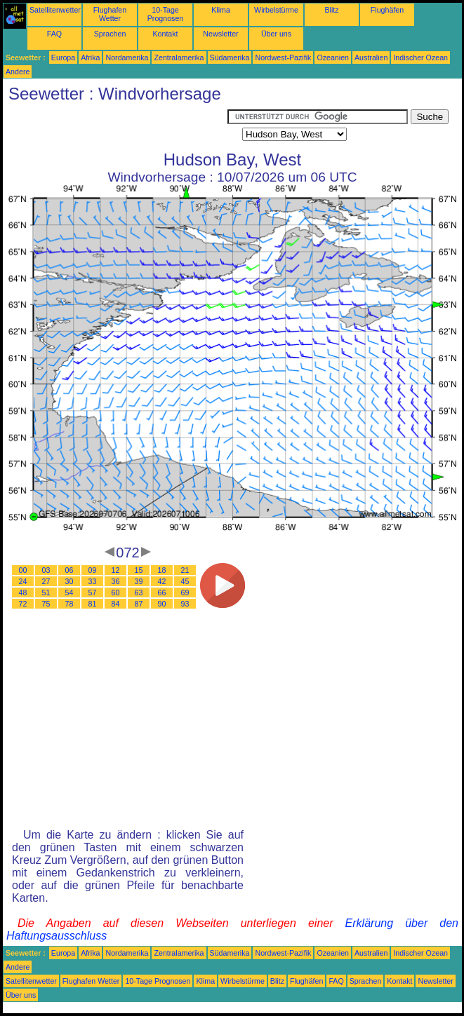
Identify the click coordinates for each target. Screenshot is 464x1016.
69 (185, 592)
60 (116, 592)
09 (92, 570)
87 (139, 604)
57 (92, 592)
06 (69, 570)
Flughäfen (387, 10)
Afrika (90, 57)
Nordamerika (126, 57)
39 (139, 581)
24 (23, 581)
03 (46, 570)
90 (162, 604)
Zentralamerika (179, 57)
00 (23, 570)
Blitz (331, 10)
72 (23, 604)
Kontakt (165, 33)
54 (69, 592)
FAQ (54, 33)
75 (46, 604)
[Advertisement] (115, 126)
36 (116, 581)
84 (116, 604)
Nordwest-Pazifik (283, 57)
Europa (63, 57)
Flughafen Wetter (109, 14)
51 (46, 592)
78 (69, 604)
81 (92, 604)
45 (185, 581)
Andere (17, 71)
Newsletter (220, 33)
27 (46, 581)
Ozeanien (333, 57)
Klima (220, 10)
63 (139, 592)
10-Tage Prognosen (165, 14)
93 (185, 604)
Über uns (276, 33)
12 (116, 570)
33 (92, 581)
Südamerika (230, 57)
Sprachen (110, 33)
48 (23, 592)
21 (185, 570)
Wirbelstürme (276, 10)
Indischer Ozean (420, 57)
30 (69, 581)
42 (162, 581)
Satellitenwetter (55, 10)
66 (162, 592)
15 (139, 570)
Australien (370, 57)
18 (162, 570)
